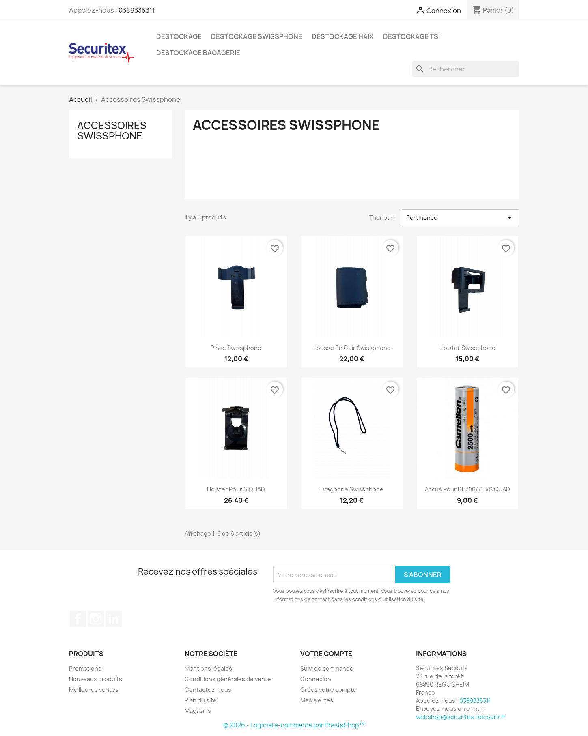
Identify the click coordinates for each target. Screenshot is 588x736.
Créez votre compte (328, 689)
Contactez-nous (208, 689)
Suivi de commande (326, 668)
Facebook (78, 619)
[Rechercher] (465, 69)
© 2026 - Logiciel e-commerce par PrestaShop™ (294, 725)
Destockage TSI (411, 36)
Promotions (85, 668)
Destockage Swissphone (256, 36)
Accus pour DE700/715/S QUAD (467, 489)
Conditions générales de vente (228, 679)
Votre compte (326, 653)
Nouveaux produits (95, 679)
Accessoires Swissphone (111, 130)
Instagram (96, 619)
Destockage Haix (343, 36)
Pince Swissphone (236, 348)
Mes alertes (316, 700)
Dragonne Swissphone (351, 489)
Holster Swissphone (467, 348)
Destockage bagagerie (198, 52)
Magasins (198, 711)
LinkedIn (114, 619)
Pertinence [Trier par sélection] (460, 218)
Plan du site (201, 700)
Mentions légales (208, 668)
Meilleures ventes (93, 689)
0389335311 (136, 10)
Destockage (179, 36)
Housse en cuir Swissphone (351, 348)
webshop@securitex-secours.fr (461, 717)
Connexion (315, 679)
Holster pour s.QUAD (236, 489)
